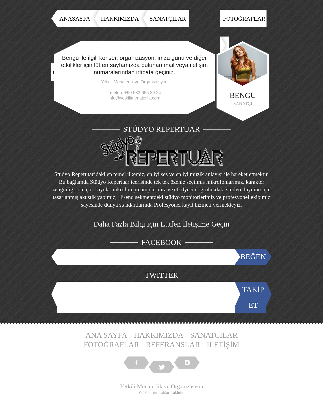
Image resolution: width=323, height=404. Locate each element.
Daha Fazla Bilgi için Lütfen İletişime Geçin (161, 224)
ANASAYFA (74, 18)
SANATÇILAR (168, 18)
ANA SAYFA (106, 335)
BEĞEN (253, 257)
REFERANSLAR (173, 344)
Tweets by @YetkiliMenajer (147, 297)
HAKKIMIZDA (120, 18)
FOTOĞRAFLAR (244, 18)
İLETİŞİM (223, 344)
